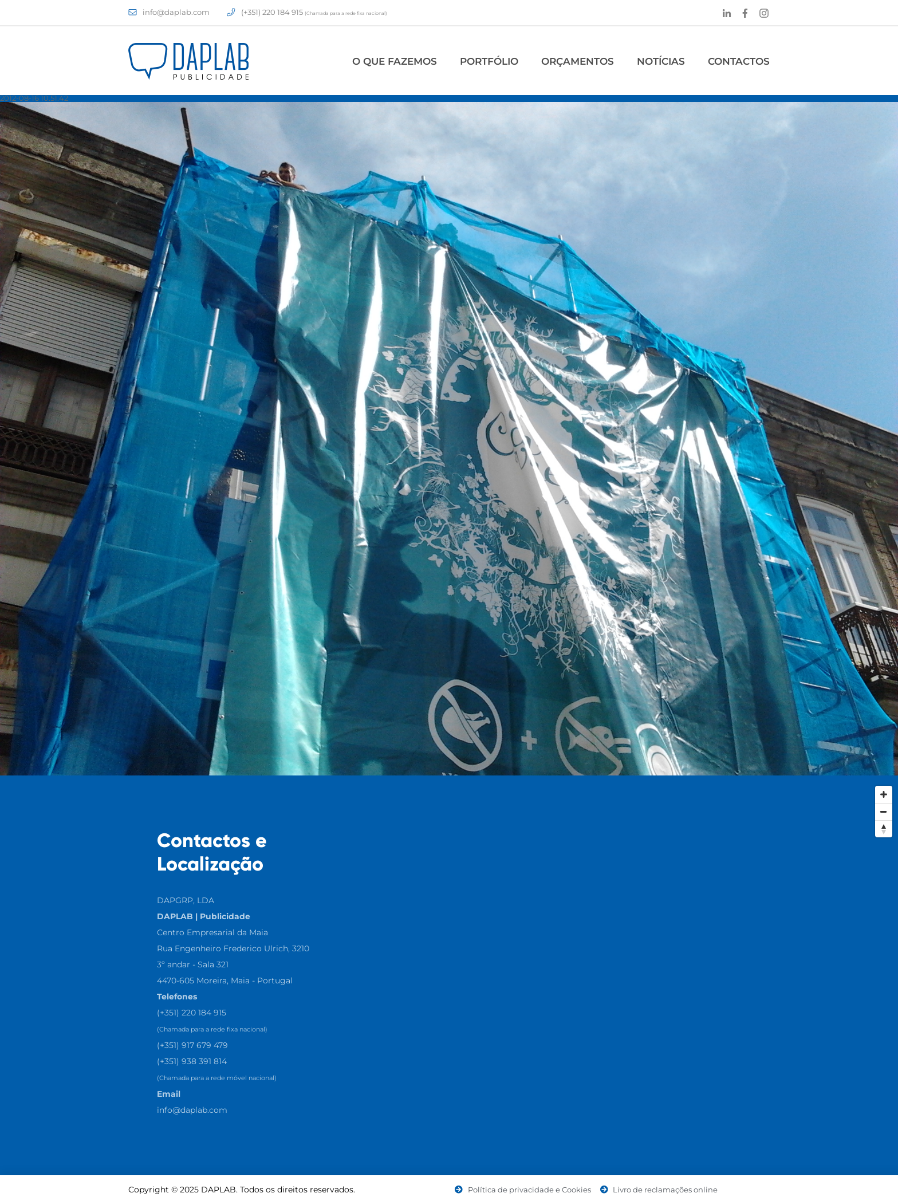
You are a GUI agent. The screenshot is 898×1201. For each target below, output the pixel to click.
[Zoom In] (883, 794)
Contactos (739, 61)
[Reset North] (883, 828)
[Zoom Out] (883, 811)
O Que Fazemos (394, 61)
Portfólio (489, 61)
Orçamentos (577, 61)
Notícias (661, 61)
